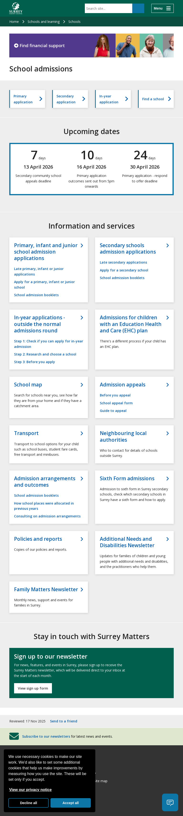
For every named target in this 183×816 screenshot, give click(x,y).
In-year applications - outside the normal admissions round (39, 324)
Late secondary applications (123, 262)
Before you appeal (115, 395)
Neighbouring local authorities (123, 436)
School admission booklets (36, 295)
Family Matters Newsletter (46, 589)
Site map (100, 781)
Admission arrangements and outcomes (44, 481)
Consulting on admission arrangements (47, 516)
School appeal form (116, 403)
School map (28, 384)
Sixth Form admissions (127, 478)
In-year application (108, 99)
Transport (26, 433)
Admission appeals (122, 384)
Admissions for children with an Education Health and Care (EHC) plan (131, 324)
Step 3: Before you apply (34, 362)
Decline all (28, 803)
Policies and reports (38, 539)
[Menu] (162, 8)
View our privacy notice (30, 790)
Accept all (70, 803)
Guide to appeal (113, 410)
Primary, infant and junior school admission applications (45, 252)
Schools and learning (44, 21)
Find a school (153, 99)
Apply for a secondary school (124, 270)
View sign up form (33, 688)
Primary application (23, 99)
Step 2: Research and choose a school (45, 354)
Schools (74, 21)
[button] (170, 802)
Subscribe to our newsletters (46, 736)
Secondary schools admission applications (128, 248)
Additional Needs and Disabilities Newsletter (127, 542)
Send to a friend (63, 721)
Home (14, 21)
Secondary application (66, 99)
